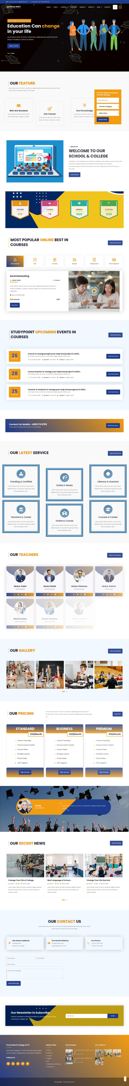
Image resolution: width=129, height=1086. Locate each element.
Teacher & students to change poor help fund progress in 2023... (57, 389)
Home (49, 7)
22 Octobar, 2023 (35, 359)
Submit (113, 1015)
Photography (114, 261)
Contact (107, 7)
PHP (35, 261)
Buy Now (15, 305)
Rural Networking (19, 276)
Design (74, 261)
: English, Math (66, 359)
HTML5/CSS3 (94, 261)
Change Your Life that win (98, 880)
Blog (99, 7)
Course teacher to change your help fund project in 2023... (54, 371)
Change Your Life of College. (21, 880)
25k (18, 883)
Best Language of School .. (59, 880)
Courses (64, 7)
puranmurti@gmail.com (20, 2)
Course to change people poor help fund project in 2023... (54, 354)
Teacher (73, 7)
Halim (38, 805)
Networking (15, 261)
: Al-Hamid (49, 359)
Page (56, 7)
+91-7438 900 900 (43, 2)
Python (54, 261)
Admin (11, 883)
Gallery (83, 7)
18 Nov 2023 (25, 883)
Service (91, 7)
